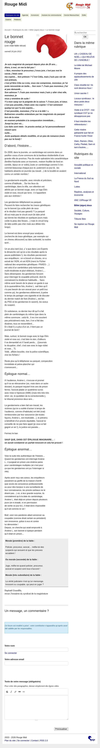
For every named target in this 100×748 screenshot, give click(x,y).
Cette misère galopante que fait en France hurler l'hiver (84, 133)
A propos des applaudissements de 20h (84, 76)
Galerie (8, 20)
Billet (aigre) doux (36, 30)
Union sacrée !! (81, 93)
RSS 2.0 (44, 740)
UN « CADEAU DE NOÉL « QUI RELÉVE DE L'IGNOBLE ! (84, 57)
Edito (84, 15)
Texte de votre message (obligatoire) (23, 681)
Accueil (8, 30)
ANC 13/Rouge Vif (82, 200)
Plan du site (10, 740)
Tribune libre (80, 219)
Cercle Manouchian (71, 15)
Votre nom (10, 646)
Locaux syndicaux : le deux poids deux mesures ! (84, 101)
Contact (34, 740)
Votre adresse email (14, 659)
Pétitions (17, 20)
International (80, 173)
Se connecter (11, 653)
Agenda (25, 15)
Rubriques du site (12, 15)
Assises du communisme (51, 15)
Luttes (77, 187)
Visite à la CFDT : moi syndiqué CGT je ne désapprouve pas (84, 113)
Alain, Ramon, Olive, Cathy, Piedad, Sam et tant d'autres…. (84, 144)
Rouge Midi (16, 4)
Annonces (35, 15)
